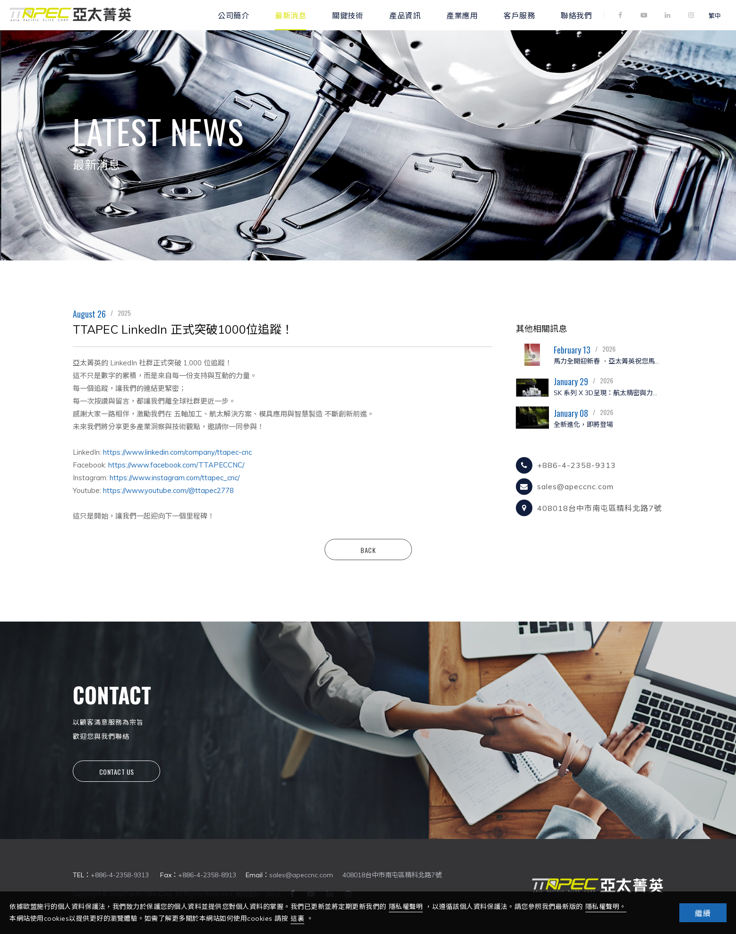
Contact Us (116, 772)
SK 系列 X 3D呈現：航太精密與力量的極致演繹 (608, 393)
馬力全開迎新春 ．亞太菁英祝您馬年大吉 (608, 361)
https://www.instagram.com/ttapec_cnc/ (175, 477)
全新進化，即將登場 (583, 424)
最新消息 (290, 15)
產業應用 (462, 15)
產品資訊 (404, 15)
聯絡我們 (576, 15)
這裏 (297, 918)
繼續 (703, 913)
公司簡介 (233, 15)
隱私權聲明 (406, 906)
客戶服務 (519, 15)
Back (368, 550)
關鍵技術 (347, 15)
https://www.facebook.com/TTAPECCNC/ (176, 464)
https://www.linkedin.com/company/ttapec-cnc (177, 452)
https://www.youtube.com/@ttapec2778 (168, 490)
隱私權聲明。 (605, 906)
